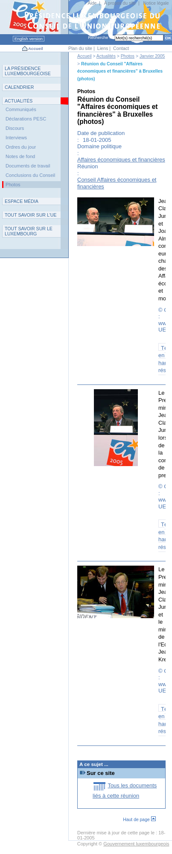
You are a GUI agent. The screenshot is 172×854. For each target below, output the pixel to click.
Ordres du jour (21, 147)
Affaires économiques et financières (121, 159)
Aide (91, 3)
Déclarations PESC (26, 118)
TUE (31, 214)
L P (28, 71)
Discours (15, 128)
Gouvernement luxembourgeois (136, 843)
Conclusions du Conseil (30, 175)
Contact (121, 48)
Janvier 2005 (152, 56)
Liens (102, 48)
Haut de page (139, 819)
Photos (127, 56)
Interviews (16, 137)
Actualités (106, 56)
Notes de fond (20, 156)
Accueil (35, 48)
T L (28, 231)
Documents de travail (28, 165)
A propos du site (120, 3)
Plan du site (80, 48)
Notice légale (156, 3)
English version (28, 38)
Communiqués (21, 109)
